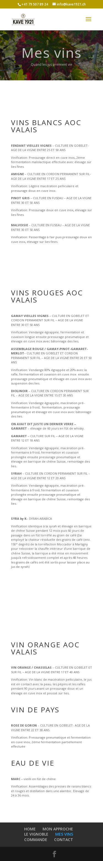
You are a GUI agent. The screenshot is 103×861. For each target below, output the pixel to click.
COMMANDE (35, 839)
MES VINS (64, 834)
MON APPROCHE (58, 828)
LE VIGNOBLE (36, 834)
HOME (30, 828)
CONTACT (63, 839)
